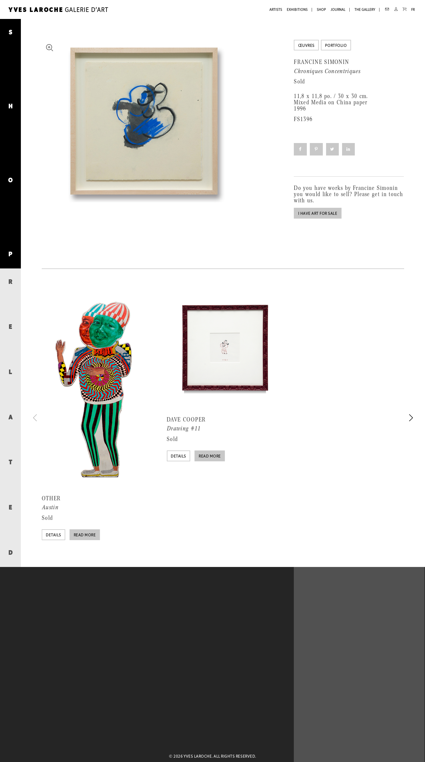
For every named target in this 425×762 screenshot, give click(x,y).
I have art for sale (317, 214)
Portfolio (336, 46)
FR (413, 10)
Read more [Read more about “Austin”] (85, 535)
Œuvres (306, 46)
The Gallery (365, 10)
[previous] (36, 418)
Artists (275, 10)
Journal (338, 10)
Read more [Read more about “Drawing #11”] (210, 456)
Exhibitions (297, 10)
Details (53, 535)
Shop (321, 10)
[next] (410, 418)
